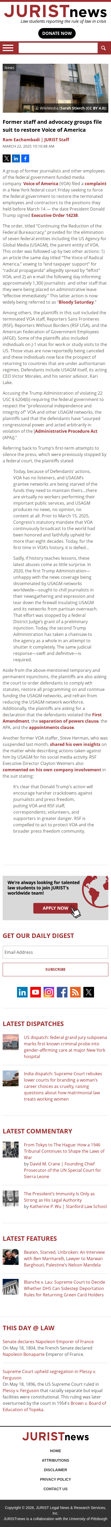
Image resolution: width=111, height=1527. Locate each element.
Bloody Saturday (76, 302)
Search (102, 48)
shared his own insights (75, 744)
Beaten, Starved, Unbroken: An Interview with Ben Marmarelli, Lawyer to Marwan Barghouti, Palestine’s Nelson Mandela (64, 1258)
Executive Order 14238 (54, 215)
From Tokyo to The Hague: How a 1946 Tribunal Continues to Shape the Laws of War (64, 1151)
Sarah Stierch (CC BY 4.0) (83, 108)
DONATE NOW (57, 33)
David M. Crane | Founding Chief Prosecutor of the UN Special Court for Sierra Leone (62, 1170)
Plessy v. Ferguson (21, 1390)
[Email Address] (55, 952)
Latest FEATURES (30, 1238)
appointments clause (51, 727)
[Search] (58, 48)
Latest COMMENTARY (37, 1131)
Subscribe (55, 969)
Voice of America (40, 183)
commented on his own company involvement (52, 770)
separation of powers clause (69, 721)
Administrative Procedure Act (66, 431)
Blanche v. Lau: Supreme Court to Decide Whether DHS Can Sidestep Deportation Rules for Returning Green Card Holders (64, 1288)
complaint (95, 183)
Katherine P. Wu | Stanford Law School (68, 1206)
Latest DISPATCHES (33, 1023)
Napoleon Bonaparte (24, 1354)
